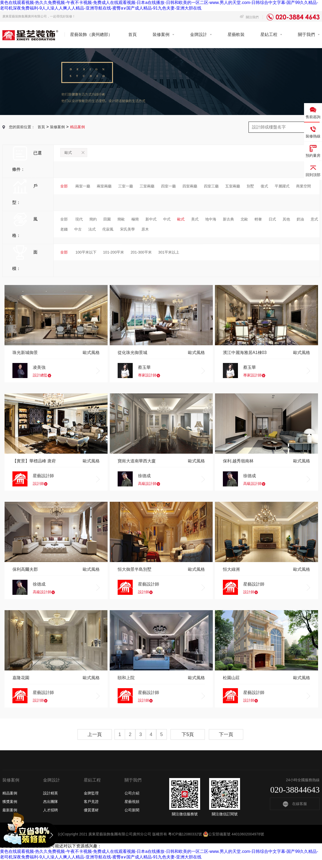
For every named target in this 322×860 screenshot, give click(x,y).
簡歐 (121, 219)
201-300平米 (141, 252)
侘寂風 (107, 229)
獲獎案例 (9, 801)
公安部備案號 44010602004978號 (233, 834)
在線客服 (295, 804)
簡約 (93, 219)
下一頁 (226, 734)
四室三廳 (211, 186)
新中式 (151, 219)
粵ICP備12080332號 (185, 834)
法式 (92, 229)
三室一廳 (125, 186)
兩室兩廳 (104, 186)
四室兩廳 (189, 186)
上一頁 (95, 734)
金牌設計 (198, 34)
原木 (145, 229)
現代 (79, 219)
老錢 (64, 229)
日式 (272, 219)
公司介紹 (132, 793)
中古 (78, 229)
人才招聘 (50, 810)
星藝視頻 (132, 801)
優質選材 (91, 810)
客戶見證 (91, 801)
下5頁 (188, 734)
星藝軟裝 (236, 34)
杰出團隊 (50, 801)
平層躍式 (282, 186)
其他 (286, 219)
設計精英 (50, 793)
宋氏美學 (127, 229)
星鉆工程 (268, 34)
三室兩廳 (147, 186)
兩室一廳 (82, 186)
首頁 (132, 34)
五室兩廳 (232, 186)
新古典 (228, 219)
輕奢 (258, 219)
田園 (107, 219)
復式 (264, 186)
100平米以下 (85, 252)
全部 (64, 186)
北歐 (244, 219)
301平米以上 (168, 252)
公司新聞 (132, 810)
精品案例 (9, 793)
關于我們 (306, 34)
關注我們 (249, 17)
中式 (167, 219)
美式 (195, 219)
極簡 (135, 219)
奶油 (300, 219)
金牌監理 (91, 793)
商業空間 (303, 186)
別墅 (250, 186)
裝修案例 (161, 34)
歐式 (74, 152)
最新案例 (9, 810)
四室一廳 (168, 186)
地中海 (210, 219)
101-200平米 (113, 252)
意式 (314, 219)
